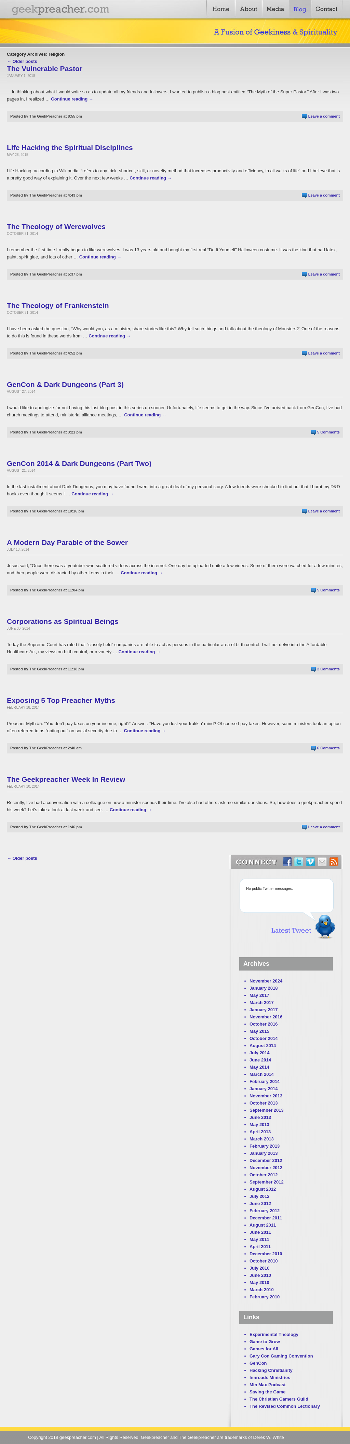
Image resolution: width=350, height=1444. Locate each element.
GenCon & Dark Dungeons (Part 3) (65, 384)
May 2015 (259, 1031)
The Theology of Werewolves (56, 226)
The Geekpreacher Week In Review (66, 779)
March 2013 (262, 1138)
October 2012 (264, 1174)
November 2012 (266, 1167)
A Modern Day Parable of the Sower (67, 542)
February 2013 (265, 1146)
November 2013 (266, 1095)
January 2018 (264, 988)
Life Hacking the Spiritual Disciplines (70, 147)
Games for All (264, 1348)
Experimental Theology (274, 1334)
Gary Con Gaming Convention (281, 1356)
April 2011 (260, 1246)
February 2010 (265, 1296)
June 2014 (260, 1059)
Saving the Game (267, 1391)
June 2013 (260, 1117)
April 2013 (260, 1131)
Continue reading (72, 99)
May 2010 (259, 1282)
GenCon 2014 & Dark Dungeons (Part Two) (79, 463)
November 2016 (266, 1016)
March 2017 (262, 1002)
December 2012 (266, 1160)
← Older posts (22, 61)
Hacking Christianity (271, 1370)
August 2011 (263, 1225)
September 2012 (267, 1182)
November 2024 (266, 981)
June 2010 (260, 1275)
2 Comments (328, 669)
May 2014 (259, 1067)
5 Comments (328, 432)
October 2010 (264, 1261)
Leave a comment (324, 116)
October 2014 (264, 1038)
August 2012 (263, 1189)
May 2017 (259, 995)
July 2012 (260, 1196)
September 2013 (267, 1110)
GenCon (258, 1363)
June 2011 (260, 1232)
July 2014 (260, 1052)
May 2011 (259, 1239)
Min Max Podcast (267, 1384)
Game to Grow (265, 1341)
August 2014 (263, 1045)
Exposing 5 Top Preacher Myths (61, 700)
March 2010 (262, 1289)
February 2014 (265, 1081)
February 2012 (265, 1210)
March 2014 (262, 1074)
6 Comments (328, 748)
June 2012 (260, 1203)
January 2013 (264, 1153)
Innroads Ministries (270, 1377)
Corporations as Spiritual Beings (63, 621)
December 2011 (266, 1217)
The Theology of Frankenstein (58, 305)
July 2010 (260, 1268)
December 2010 (266, 1253)
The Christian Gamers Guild (279, 1399)
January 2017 (264, 1009)
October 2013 (264, 1103)
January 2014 (264, 1088)
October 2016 (264, 1024)
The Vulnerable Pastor (44, 68)
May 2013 (259, 1124)
